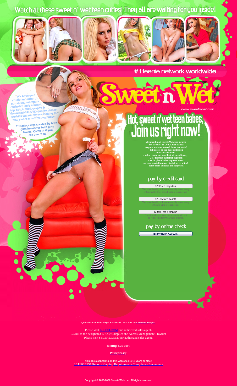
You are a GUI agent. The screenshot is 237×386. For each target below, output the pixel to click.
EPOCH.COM (109, 330)
